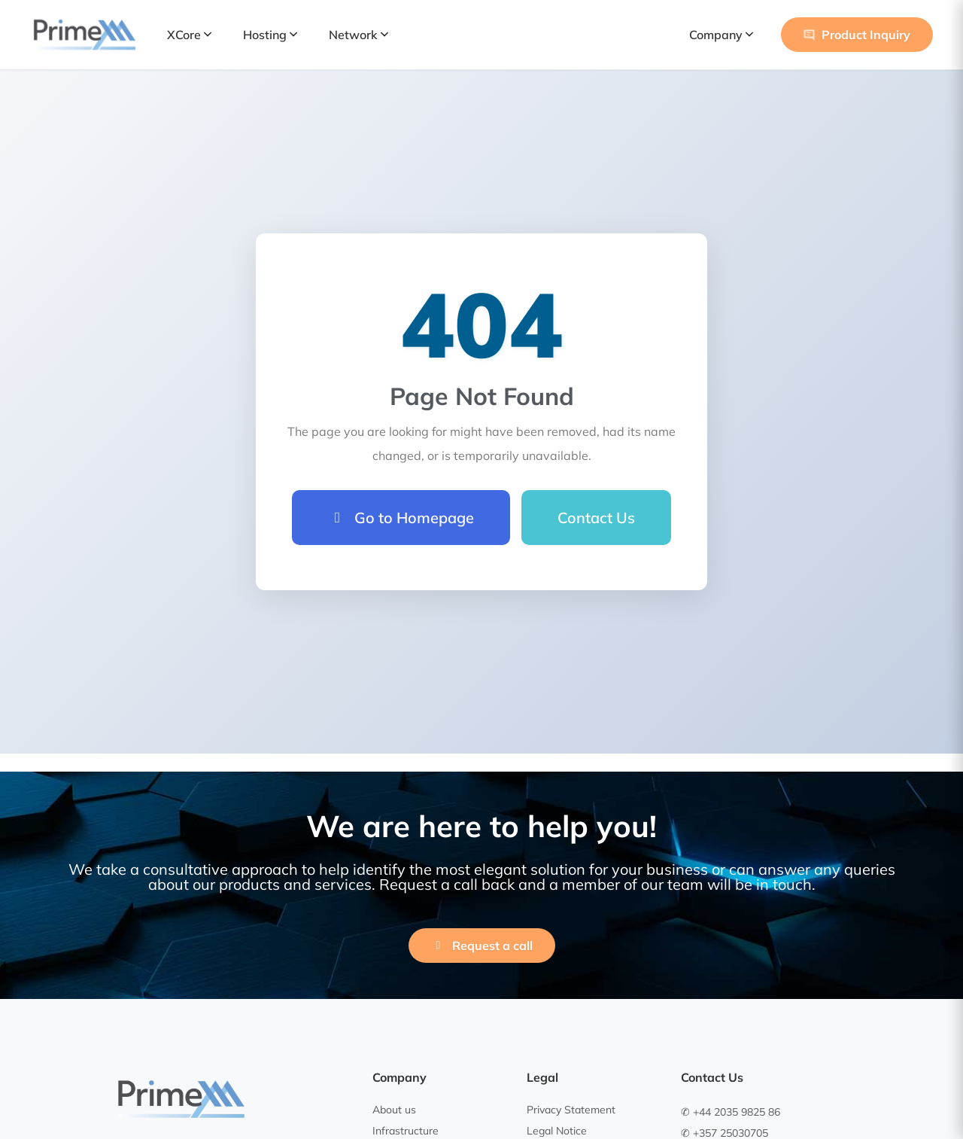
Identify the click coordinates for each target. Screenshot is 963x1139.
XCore (189, 34)
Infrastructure (405, 1130)
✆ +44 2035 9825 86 (730, 1112)
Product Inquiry (857, 34)
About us (394, 1109)
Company (721, 34)
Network (358, 34)
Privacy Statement (571, 1109)
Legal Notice (557, 1130)
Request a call (482, 945)
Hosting (270, 34)
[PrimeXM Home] (84, 34)
